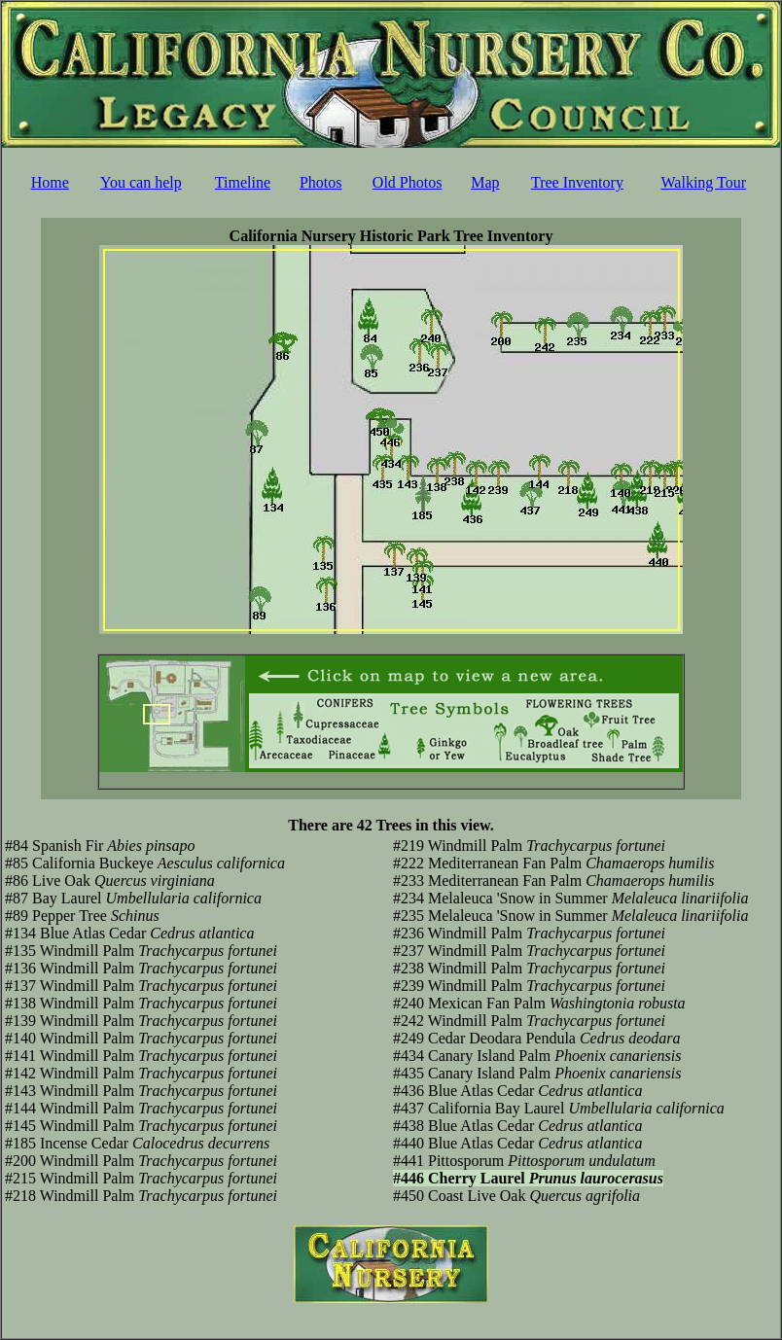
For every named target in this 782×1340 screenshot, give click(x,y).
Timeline (242, 182)
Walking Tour (704, 182)
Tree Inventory (577, 182)
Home (50, 182)
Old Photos (408, 182)
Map (485, 182)
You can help (141, 182)
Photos (321, 182)
